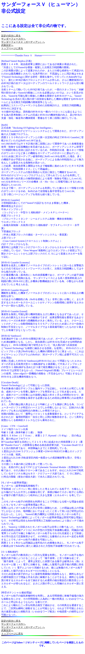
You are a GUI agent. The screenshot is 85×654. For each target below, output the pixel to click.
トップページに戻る (12, 48)
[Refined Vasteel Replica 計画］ (17, 61)
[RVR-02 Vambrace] (11, 336)
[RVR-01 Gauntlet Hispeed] (14, 290)
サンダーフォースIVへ (13, 39)
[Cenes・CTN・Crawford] (14, 426)
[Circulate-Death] (9, 382)
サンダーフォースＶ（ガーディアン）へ (23, 42)
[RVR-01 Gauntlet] (10, 200)
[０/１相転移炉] (9, 552)
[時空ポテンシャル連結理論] (16, 592)
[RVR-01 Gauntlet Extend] (14, 311)
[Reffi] (4, 125)
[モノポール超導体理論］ (15, 482)
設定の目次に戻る (11, 35)
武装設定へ (7, 45)
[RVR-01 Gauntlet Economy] (15, 262)
